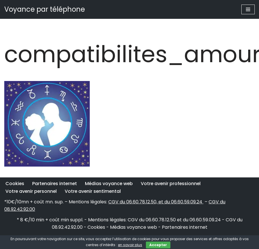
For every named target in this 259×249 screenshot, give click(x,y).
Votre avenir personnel (31, 191)
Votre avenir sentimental (94, 191)
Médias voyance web (110, 183)
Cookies (15, 183)
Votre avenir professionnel (173, 183)
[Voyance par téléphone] (44, 9)
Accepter (158, 244)
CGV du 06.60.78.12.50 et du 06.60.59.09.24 (174, 219)
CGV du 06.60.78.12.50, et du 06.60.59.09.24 (155, 202)
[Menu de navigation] (248, 9)
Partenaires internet (55, 183)
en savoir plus (130, 244)
